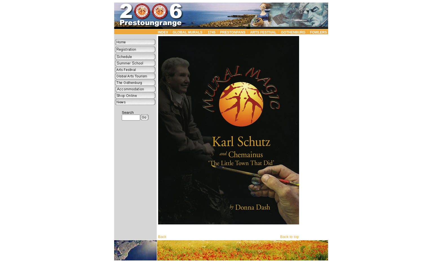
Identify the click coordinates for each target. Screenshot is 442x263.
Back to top (289, 237)
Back (162, 237)
